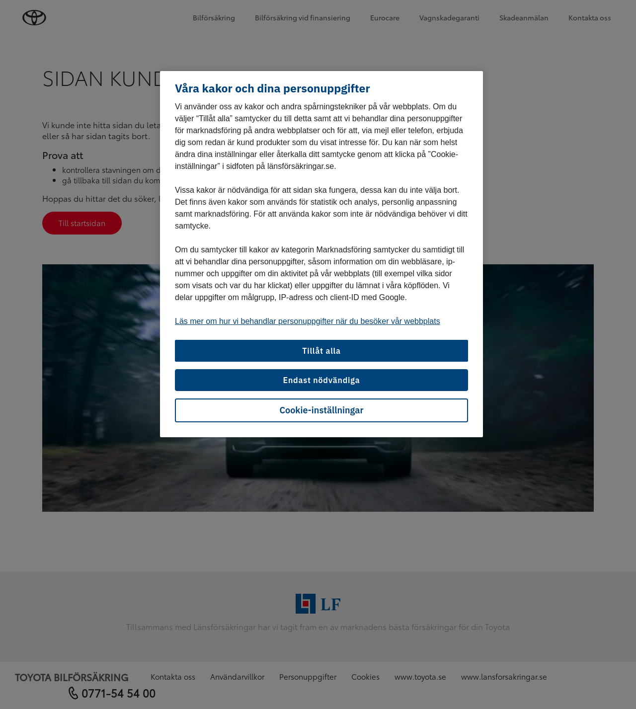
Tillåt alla (321, 351)
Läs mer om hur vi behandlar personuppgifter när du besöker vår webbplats (307, 321)
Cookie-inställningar (322, 410)
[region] (321, 254)
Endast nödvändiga (321, 380)
